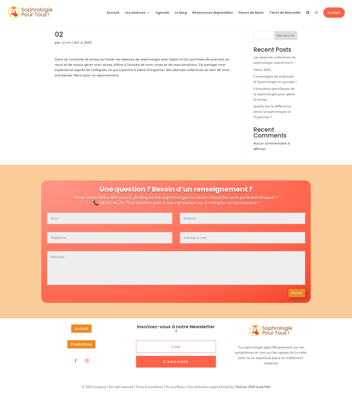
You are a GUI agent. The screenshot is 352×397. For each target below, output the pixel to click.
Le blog (181, 12)
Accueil (113, 12)
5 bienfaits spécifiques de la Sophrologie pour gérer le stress (274, 94)
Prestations (81, 344)
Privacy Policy (175, 387)
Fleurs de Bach (251, 12)
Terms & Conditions (149, 387)
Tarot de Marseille (285, 12)
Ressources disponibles (212, 12)
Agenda (162, 12)
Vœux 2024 (262, 70)
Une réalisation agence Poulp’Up (210, 387)
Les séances (135, 12)
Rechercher (286, 35)
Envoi (296, 293)
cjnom (66, 42)
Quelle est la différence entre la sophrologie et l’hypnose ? (272, 111)
